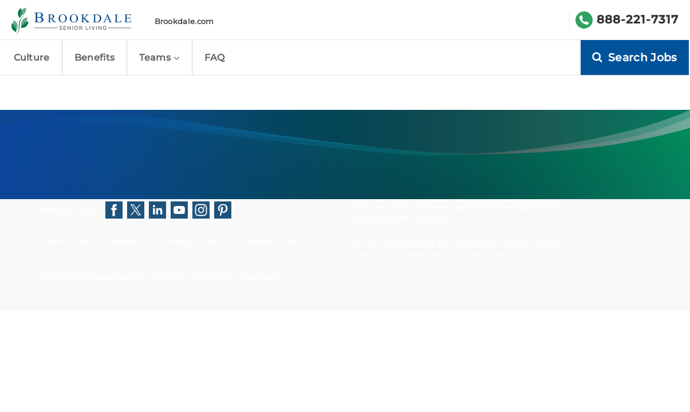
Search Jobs (66, 241)
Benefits (94, 57)
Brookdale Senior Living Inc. (131, 277)
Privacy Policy (192, 241)
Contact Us (127, 241)
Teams (159, 57)
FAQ (214, 57)
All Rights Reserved (236, 277)
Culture (32, 57)
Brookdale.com (184, 21)
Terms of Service (460, 254)
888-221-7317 (638, 19)
